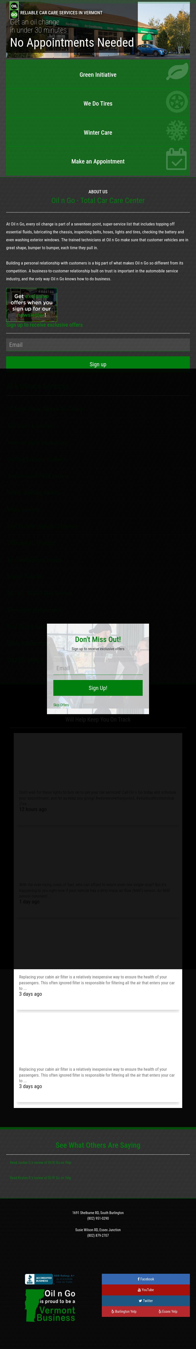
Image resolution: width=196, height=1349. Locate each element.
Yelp (68, 1163)
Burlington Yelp (124, 1311)
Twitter (146, 1301)
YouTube (146, 1290)
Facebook (146, 1279)
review (38, 1163)
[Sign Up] (98, 364)
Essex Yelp (167, 1311)
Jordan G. (24, 1163)
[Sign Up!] (98, 688)
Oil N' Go (54, 1163)
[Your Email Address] (98, 344)
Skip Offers (61, 705)
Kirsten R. (24, 1178)
